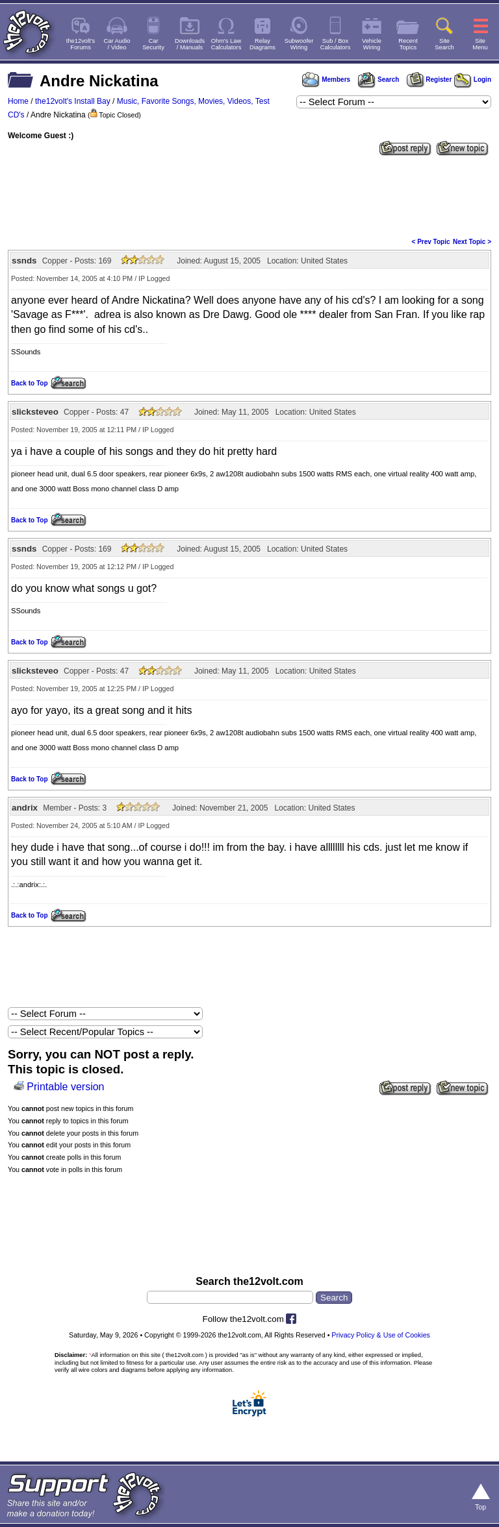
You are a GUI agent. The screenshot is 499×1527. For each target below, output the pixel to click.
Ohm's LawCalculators (226, 44)
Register (429, 79)
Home (18, 101)
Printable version (65, 1086)
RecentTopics (408, 44)
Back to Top (29, 383)
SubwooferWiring (299, 44)
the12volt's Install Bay (72, 101)
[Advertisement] (249, 195)
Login (472, 79)
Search (378, 79)
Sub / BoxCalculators (335, 44)
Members (326, 79)
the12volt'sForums (80, 44)
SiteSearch (444, 44)
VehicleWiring (371, 44)
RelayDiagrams (262, 44)
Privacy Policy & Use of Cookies (380, 1335)
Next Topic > (472, 241)
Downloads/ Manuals (190, 44)
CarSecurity (153, 44)
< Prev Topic (431, 241)
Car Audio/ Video (117, 44)
